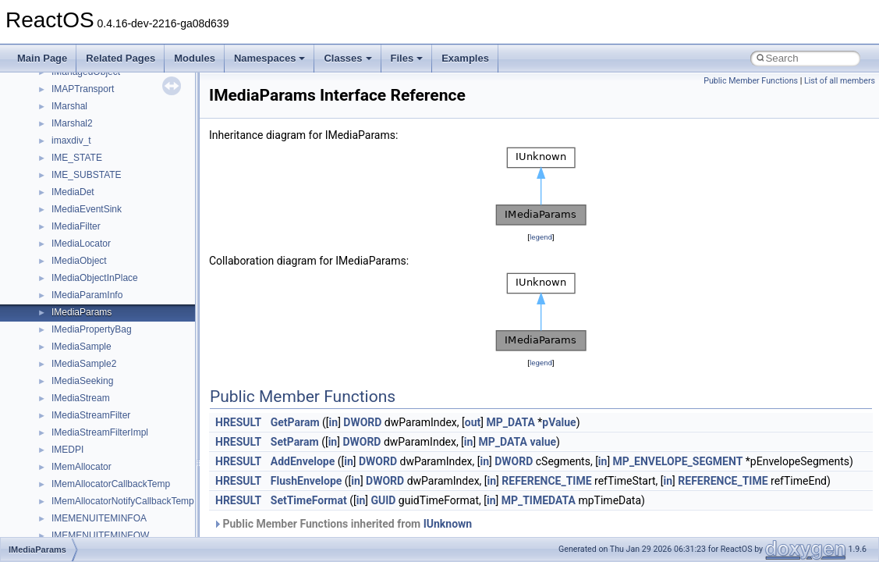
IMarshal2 (72, 123)
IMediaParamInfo (86, 295)
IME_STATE (76, 157)
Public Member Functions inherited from (342, 524)
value (543, 442)
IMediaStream (80, 398)
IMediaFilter (76, 226)
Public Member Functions (751, 81)
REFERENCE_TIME (546, 481)
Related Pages (120, 58)
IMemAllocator (81, 466)
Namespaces (270, 58)
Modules (194, 58)
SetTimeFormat (309, 500)
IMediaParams (81, 312)
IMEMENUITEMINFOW (100, 535)
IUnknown (448, 524)
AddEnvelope (303, 461)
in (333, 422)
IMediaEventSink (86, 209)
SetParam (295, 442)
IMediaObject (79, 260)
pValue (559, 422)
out (472, 422)
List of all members (839, 81)
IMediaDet (72, 192)
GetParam (295, 422)
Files (407, 58)
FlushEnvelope (306, 481)
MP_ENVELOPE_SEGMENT (678, 461)
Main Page (42, 58)
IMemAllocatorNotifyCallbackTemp (122, 501)
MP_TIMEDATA (539, 500)
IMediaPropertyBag (91, 329)
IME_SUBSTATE (86, 174)
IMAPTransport (82, 89)
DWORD (362, 422)
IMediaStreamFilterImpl (99, 432)
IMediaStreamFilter (90, 415)
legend (541, 237)
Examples (465, 58)
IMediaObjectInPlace (94, 277)
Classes (347, 58)
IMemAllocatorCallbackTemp (110, 483)
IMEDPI (67, 449)
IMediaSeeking (82, 380)
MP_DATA (510, 422)
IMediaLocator (81, 243)
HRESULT (238, 422)
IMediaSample (81, 346)
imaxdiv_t (71, 140)
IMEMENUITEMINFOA (99, 518)
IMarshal (69, 106)
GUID (382, 500)
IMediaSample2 (83, 363)
